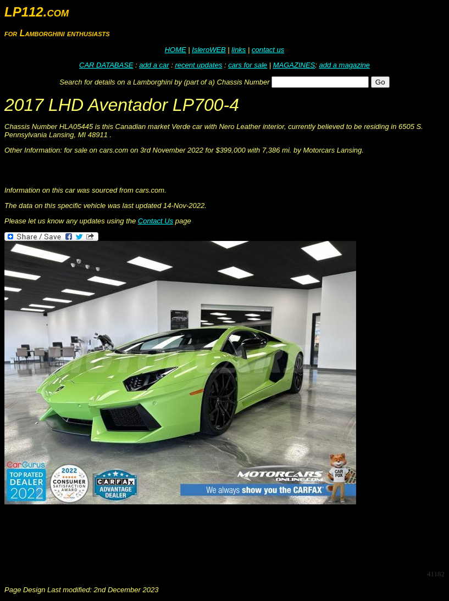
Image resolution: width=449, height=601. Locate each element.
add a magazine (344, 65)
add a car (154, 65)
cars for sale (247, 65)
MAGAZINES (294, 65)
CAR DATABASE (106, 65)
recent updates (198, 65)
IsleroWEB (208, 50)
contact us (268, 50)
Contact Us (155, 221)
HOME (175, 50)
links (238, 50)
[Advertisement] (204, 536)
